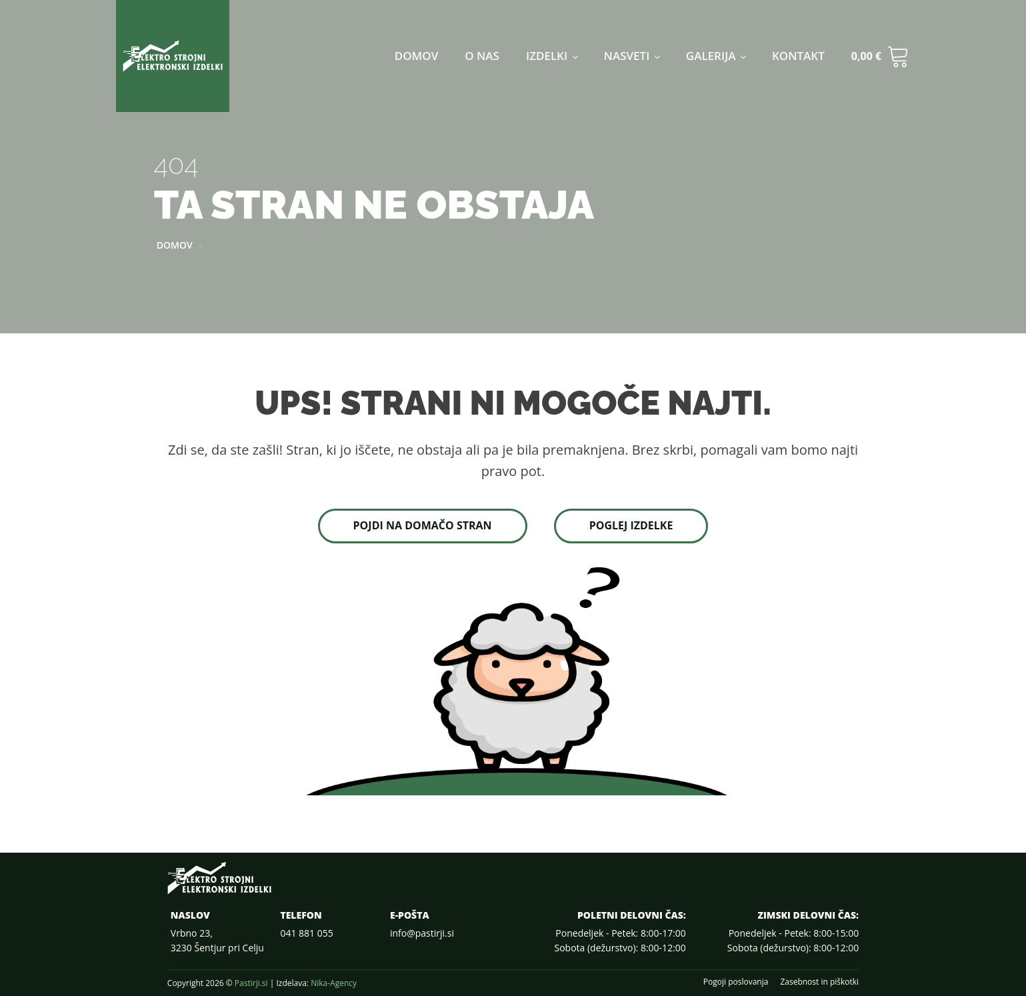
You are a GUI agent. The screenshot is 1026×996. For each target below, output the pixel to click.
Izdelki (546, 55)
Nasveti (627, 55)
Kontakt (798, 55)
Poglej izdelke (631, 525)
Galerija (711, 55)
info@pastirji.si (422, 933)
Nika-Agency (334, 983)
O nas (482, 55)
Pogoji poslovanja (736, 982)
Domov (416, 55)
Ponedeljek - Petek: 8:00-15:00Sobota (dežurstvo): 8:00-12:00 (793, 940)
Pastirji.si (251, 983)
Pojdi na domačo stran (422, 525)
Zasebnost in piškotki (819, 982)
